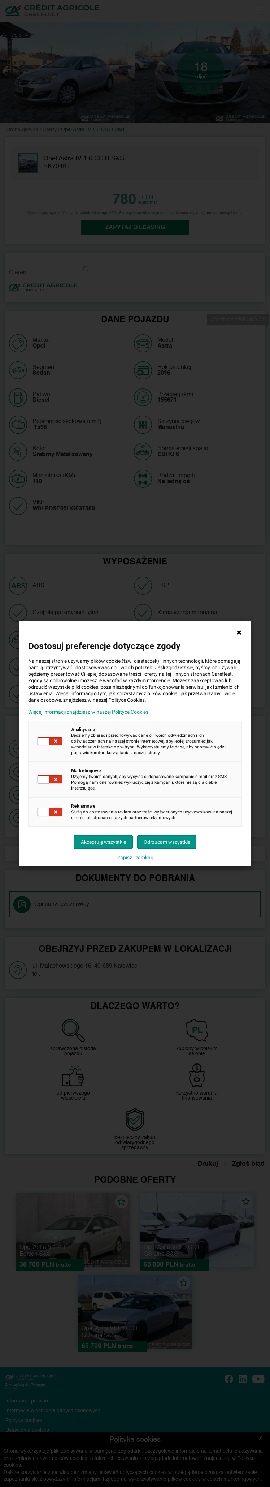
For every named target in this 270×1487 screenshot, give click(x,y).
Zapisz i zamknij (135, 857)
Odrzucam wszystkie (167, 842)
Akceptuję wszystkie (103, 842)
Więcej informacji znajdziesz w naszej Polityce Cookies (88, 712)
